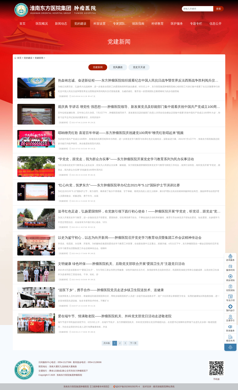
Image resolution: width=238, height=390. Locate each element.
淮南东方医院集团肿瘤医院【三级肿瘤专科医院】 (86, 386)
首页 (22, 23)
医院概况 (42, 23)
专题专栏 (196, 23)
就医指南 (138, 23)
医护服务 (177, 23)
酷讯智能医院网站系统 (164, 386)
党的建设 (80, 23)
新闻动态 (61, 23)
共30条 (107, 343)
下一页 (133, 343)
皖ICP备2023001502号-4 (128, 386)
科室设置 (99, 23)
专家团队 (119, 23)
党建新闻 (39, 58)
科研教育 (157, 23)
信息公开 (215, 23)
